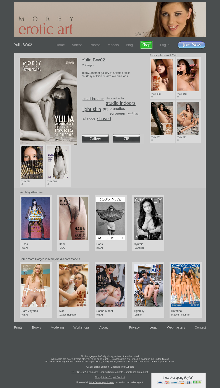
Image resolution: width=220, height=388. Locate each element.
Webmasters (176, 327)
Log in (165, 45)
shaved (104, 118)
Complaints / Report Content (110, 377)
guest (130, 113)
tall (136, 113)
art (105, 109)
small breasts (93, 99)
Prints (18, 327)
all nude (88, 118)
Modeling (57, 327)
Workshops (81, 327)
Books (36, 327)
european (117, 113)
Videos (77, 45)
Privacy (134, 327)
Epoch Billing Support (122, 366)
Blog (129, 45)
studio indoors (121, 103)
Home (60, 45)
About (103, 327)
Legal (153, 327)
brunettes (117, 109)
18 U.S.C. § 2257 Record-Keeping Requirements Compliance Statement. (110, 372)
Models (113, 45)
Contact (200, 327)
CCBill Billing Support (97, 366)
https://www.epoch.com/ (101, 382)
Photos (95, 45)
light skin (91, 109)
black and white (115, 98)
